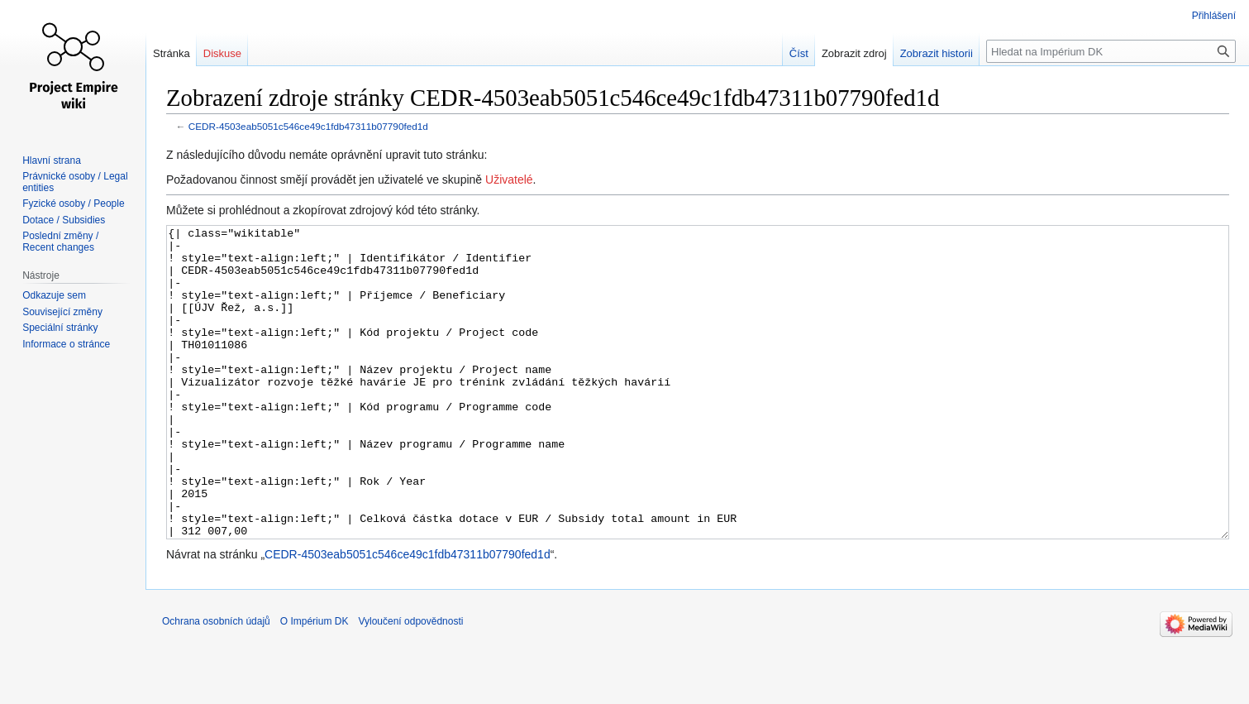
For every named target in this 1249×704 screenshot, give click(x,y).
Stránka (171, 53)
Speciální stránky (60, 327)
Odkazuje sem (54, 295)
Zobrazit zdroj (854, 53)
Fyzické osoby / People (73, 203)
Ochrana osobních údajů (216, 683)
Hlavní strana (51, 160)
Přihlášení (1214, 16)
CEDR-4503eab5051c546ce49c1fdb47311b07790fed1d (308, 126)
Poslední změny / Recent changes (60, 241)
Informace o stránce (66, 344)
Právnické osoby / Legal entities (74, 182)
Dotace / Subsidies (63, 220)
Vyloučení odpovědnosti (410, 683)
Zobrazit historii (936, 53)
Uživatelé (509, 179)
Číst (798, 53)
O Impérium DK (314, 683)
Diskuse (222, 53)
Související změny (62, 312)
